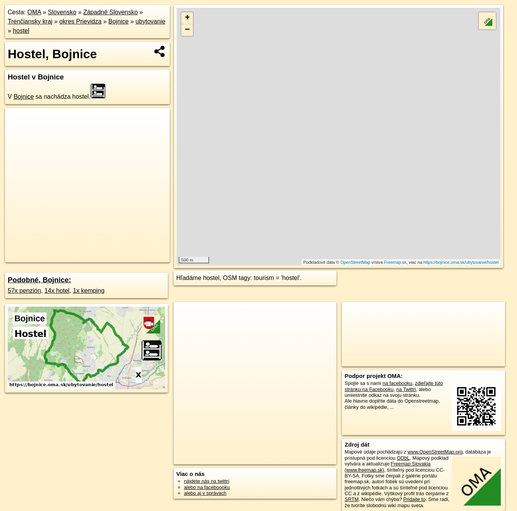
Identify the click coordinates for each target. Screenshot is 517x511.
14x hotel (56, 290)
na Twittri (406, 389)
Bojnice (118, 21)
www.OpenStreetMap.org (435, 452)
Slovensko (62, 12)
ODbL (403, 458)
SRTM (351, 499)
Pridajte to (414, 499)
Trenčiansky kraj (30, 21)
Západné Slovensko (110, 12)
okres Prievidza (80, 21)
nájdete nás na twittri (206, 481)
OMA (34, 12)
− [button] (187, 30)
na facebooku (397, 383)
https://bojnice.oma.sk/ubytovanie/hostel (460, 262)
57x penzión (24, 290)
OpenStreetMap (355, 262)
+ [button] (187, 18)
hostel (21, 30)
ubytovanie (150, 21)
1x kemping (89, 290)
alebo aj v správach (205, 493)
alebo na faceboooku (207, 487)
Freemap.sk (395, 262)
